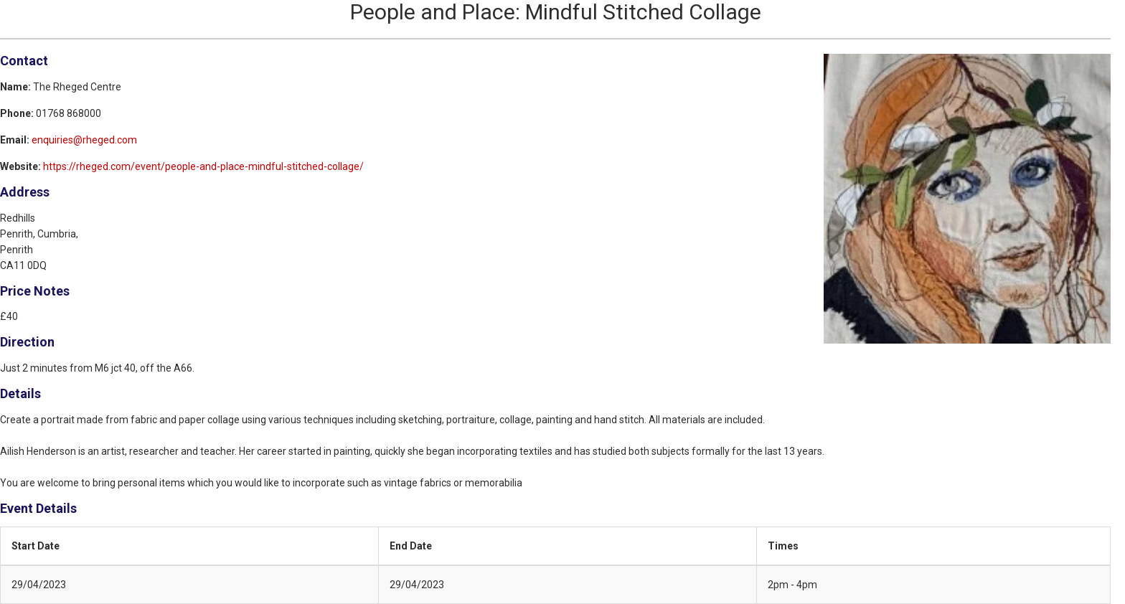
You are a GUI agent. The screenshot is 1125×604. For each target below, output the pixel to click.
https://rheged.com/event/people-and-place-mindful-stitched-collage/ (203, 166)
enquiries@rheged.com (84, 140)
